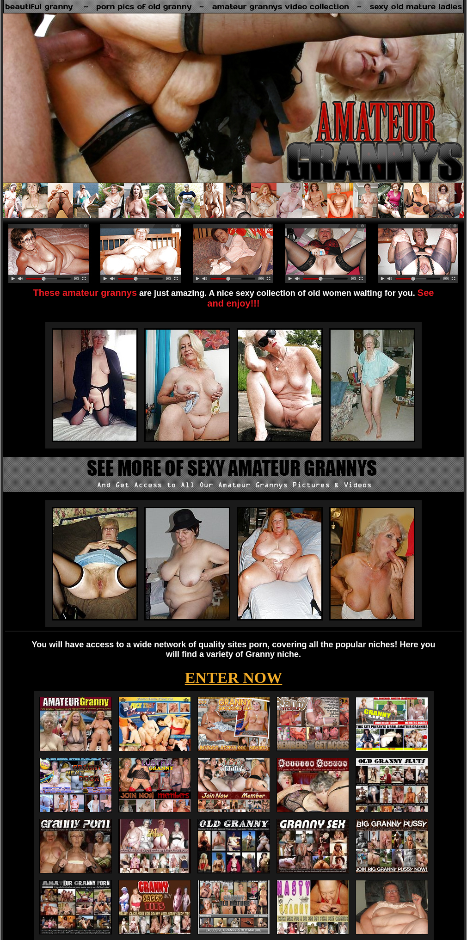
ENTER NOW (234, 677)
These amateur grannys (85, 293)
